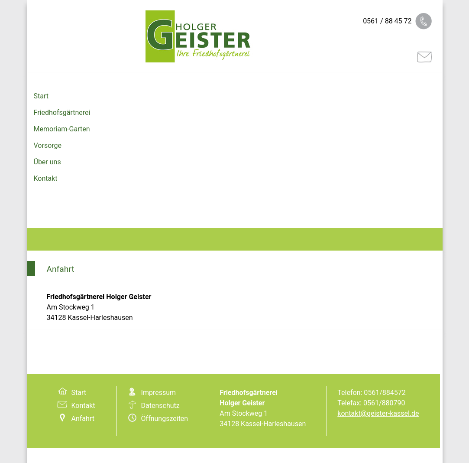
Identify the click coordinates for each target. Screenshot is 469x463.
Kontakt (46, 178)
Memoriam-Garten (62, 129)
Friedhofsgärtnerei (62, 112)
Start (41, 96)
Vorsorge (48, 145)
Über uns (47, 162)
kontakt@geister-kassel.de (378, 413)
